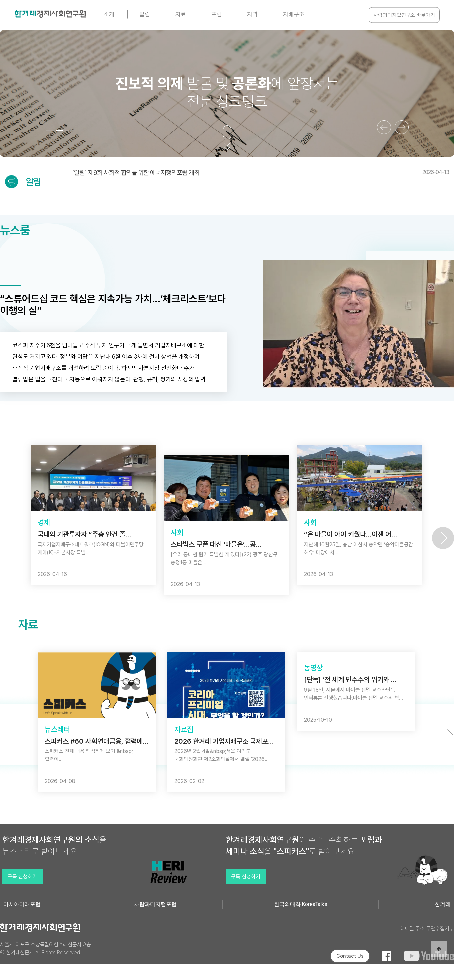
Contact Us (350, 956)
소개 (109, 14)
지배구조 (293, 14)
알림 (144, 14)
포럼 (216, 14)
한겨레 (443, 904)
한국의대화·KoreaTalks (300, 904)
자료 (180, 14)
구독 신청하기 (22, 876)
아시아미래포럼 (22, 904)
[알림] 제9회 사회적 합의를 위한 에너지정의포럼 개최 (260, 173)
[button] (50, 130)
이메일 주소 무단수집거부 (427, 928)
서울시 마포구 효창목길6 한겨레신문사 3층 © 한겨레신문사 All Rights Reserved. (45, 948)
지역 (252, 14)
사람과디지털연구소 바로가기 (404, 15)
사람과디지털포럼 (155, 904)
